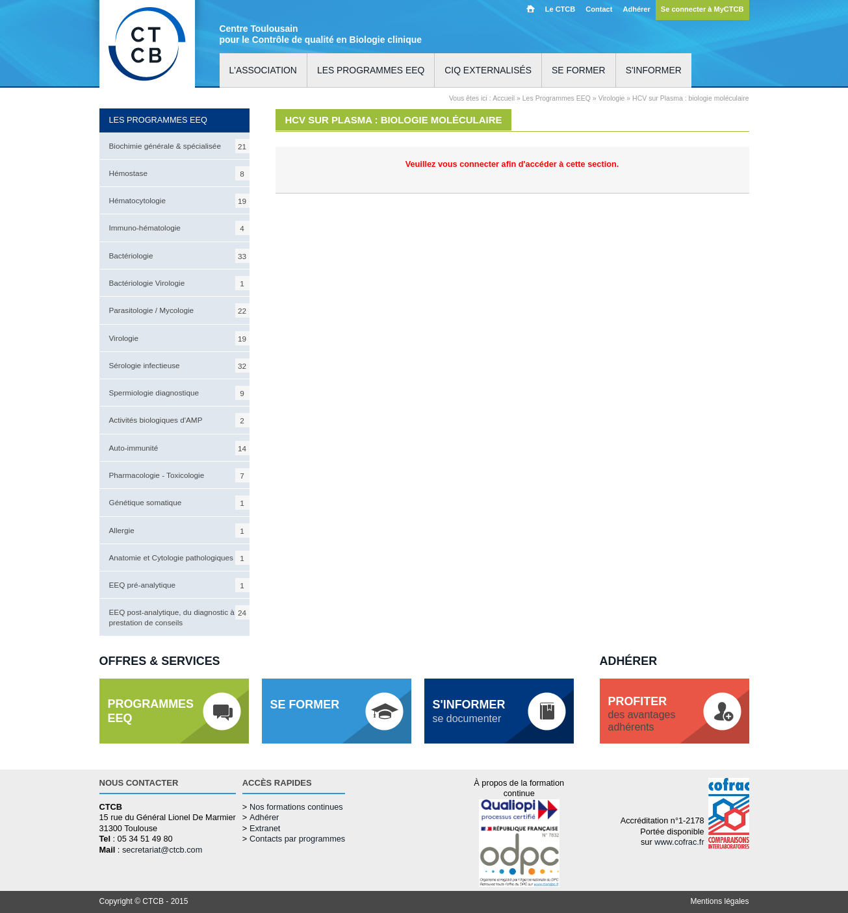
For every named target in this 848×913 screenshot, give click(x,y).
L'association (263, 70)
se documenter (469, 711)
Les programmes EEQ (370, 70)
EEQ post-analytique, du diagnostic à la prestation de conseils (179, 615)
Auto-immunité (179, 448)
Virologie (179, 338)
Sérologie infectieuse (179, 365)
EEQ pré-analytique (179, 585)
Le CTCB (560, 9)
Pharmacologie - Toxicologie (179, 475)
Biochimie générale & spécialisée (179, 146)
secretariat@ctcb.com (162, 850)
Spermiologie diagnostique (179, 393)
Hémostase (179, 173)
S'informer (654, 70)
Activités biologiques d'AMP (179, 420)
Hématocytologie (179, 201)
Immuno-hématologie (179, 228)
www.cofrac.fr (679, 842)
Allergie (179, 530)
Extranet (265, 828)
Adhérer (636, 9)
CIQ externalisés (488, 70)
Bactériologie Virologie (179, 283)
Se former (579, 70)
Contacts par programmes (297, 839)
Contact (598, 9)
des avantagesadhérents (642, 714)
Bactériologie (179, 256)
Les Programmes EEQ (556, 98)
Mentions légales (719, 901)
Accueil (530, 8)
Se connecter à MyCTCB (702, 9)
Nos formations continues (296, 807)
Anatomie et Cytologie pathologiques (179, 558)
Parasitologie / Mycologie (179, 310)
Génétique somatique (179, 502)
